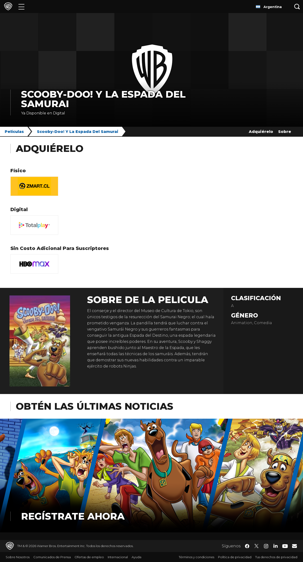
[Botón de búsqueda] (297, 6)
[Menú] (21, 6)
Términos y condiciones (196, 557)
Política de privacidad (234, 557)
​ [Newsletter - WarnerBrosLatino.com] (294, 546)
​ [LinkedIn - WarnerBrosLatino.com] (275, 545)
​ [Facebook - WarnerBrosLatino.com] (247, 546)
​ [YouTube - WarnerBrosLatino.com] (285, 546)
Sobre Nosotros (18, 557)
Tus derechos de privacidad (276, 557)
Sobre (284, 131)
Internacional (118, 557)
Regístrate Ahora (73, 516)
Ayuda (136, 557)
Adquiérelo (261, 131)
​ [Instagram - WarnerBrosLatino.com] (266, 546)
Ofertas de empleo (89, 557)
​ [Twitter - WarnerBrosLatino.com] (256, 546)
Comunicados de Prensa (52, 557)
